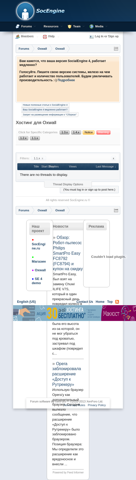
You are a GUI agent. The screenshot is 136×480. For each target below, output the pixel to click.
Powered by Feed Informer (68, 472)
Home (100, 302)
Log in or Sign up (104, 37)
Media (99, 26)
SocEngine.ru (78, 200)
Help (52, 36)
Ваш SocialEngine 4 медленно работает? (45, 109)
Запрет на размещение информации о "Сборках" (50, 114)
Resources (51, 26)
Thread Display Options (68, 184)
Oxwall (39, 270)
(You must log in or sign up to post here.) (89, 189)
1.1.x (38, 158)
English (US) (26, 302)
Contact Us (84, 302)
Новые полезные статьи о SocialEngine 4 (45, 105)
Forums (26, 26)
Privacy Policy (97, 405)
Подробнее (66, 80)
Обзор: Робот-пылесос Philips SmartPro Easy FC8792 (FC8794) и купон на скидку (68, 253)
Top (110, 302)
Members (27, 36)
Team (77, 26)
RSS (117, 302)
